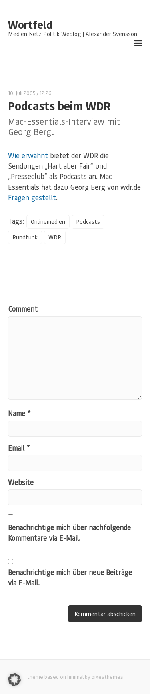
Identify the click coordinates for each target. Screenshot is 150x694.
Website (21, 482)
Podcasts (88, 221)
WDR (54, 237)
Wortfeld (30, 25)
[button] (14, 679)
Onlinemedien (48, 221)
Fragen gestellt (32, 197)
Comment (23, 308)
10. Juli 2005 (22, 92)
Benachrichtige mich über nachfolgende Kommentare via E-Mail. (69, 532)
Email (19, 447)
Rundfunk (25, 237)
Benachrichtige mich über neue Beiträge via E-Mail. (70, 577)
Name (19, 413)
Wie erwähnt (28, 155)
